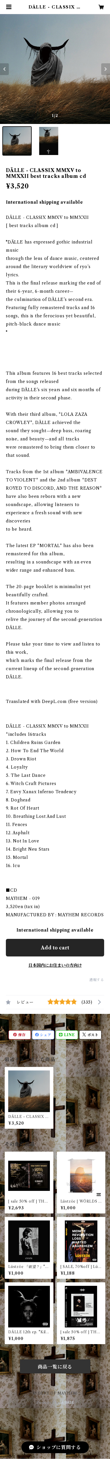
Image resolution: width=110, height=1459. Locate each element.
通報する (96, 980)
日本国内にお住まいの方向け (55, 965)
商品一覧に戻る (55, 1367)
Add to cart (55, 948)
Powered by (55, 1402)
